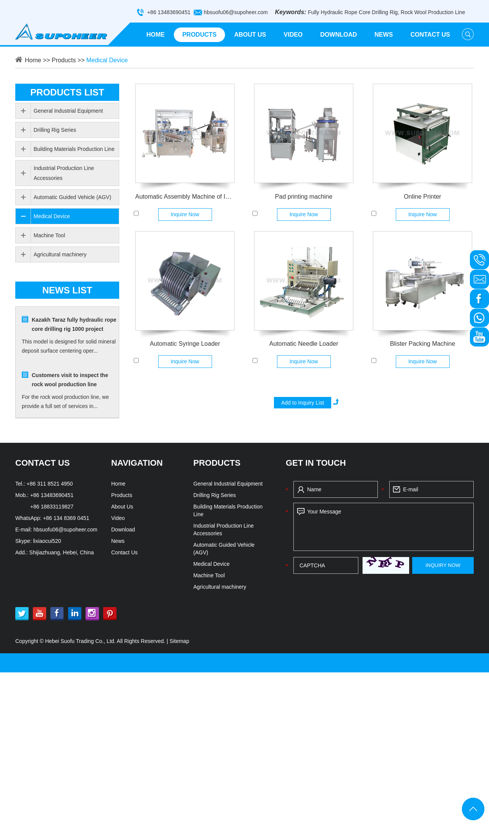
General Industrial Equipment (68, 111)
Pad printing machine (303, 196)
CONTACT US (42, 463)
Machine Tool (49, 235)
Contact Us (430, 34)
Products (199, 34)
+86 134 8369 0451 (66, 518)
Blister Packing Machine (422, 343)
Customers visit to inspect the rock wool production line (70, 379)
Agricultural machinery (60, 254)
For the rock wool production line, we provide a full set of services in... (65, 401)
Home (155, 34)
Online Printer (422, 196)
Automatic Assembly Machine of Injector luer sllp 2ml (185, 196)
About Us (250, 34)
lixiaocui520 (47, 541)
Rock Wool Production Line (433, 12)
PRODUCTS (216, 463)
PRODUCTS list (67, 92)
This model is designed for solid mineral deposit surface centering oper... (69, 346)
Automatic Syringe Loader (185, 343)
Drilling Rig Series (55, 130)
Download (338, 34)
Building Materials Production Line (74, 149)
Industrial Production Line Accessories (64, 173)
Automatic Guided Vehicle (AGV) (72, 197)
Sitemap (179, 641)
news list (67, 290)
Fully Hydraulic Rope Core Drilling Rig (353, 12)
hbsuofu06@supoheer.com (236, 12)
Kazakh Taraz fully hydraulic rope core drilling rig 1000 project (74, 324)
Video (293, 34)
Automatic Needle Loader (303, 343)
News (383, 34)
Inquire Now (185, 214)
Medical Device (107, 60)
